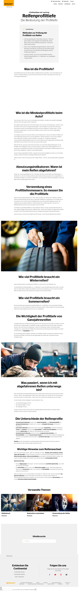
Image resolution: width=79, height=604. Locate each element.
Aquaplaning (26, 330)
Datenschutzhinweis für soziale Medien (35, 583)
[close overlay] (1, 587)
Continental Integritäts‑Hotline (26, 582)
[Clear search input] (35, 589)
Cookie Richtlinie (51, 583)
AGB (70, 583)
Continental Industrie (19, 574)
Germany (72, 1)
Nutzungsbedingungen (58, 582)
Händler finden (66, 1)
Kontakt (38, 582)
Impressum (47, 582)
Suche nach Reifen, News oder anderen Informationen (23, 589)
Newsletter (62, 583)
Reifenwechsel (23, 463)
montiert (43, 467)
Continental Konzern (19, 572)
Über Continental (19, 576)
